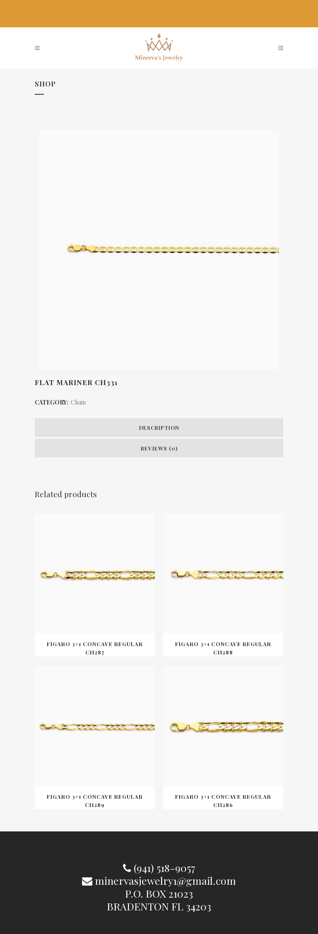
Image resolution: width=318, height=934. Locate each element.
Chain (78, 402)
